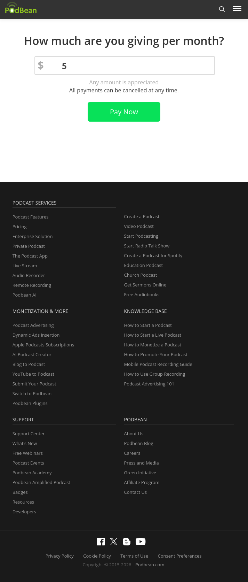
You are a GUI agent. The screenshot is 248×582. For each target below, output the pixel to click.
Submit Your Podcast (34, 384)
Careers (132, 453)
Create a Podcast (142, 216)
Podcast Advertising (33, 325)
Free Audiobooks (142, 294)
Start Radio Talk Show (147, 246)
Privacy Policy (60, 556)
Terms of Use (134, 556)
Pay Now (124, 111)
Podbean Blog (138, 443)
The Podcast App (30, 256)
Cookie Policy (97, 556)
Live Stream (25, 265)
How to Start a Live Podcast (153, 335)
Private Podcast (29, 246)
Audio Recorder (29, 275)
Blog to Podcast (29, 364)
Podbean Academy (32, 472)
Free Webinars (28, 453)
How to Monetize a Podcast (153, 345)
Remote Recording (32, 285)
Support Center (29, 433)
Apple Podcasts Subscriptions (43, 345)
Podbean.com (150, 564)
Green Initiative (140, 472)
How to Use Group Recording (154, 374)
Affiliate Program (142, 482)
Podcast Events (28, 463)
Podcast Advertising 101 (149, 384)
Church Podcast (140, 275)
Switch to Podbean (32, 393)
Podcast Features (31, 217)
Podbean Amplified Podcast (41, 482)
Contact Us (135, 492)
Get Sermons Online (145, 285)
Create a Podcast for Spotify (153, 255)
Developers (24, 511)
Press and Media (141, 463)
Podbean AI (25, 295)
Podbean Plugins (30, 403)
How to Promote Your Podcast (155, 354)
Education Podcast (143, 265)
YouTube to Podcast (34, 374)
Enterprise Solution (33, 236)
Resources (23, 502)
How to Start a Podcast (148, 325)
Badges (20, 492)
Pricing (20, 226)
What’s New (25, 443)
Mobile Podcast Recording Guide (158, 364)
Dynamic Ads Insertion (36, 335)
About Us (134, 433)
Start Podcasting (141, 236)
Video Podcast (139, 226)
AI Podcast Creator (32, 354)
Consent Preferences (180, 556)
